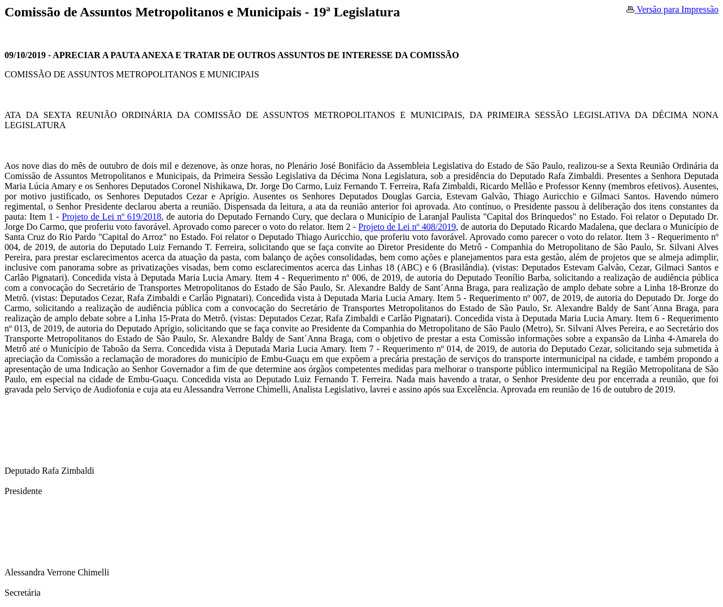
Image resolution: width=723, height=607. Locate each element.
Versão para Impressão (672, 9)
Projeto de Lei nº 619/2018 (112, 216)
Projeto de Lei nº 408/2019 (407, 227)
